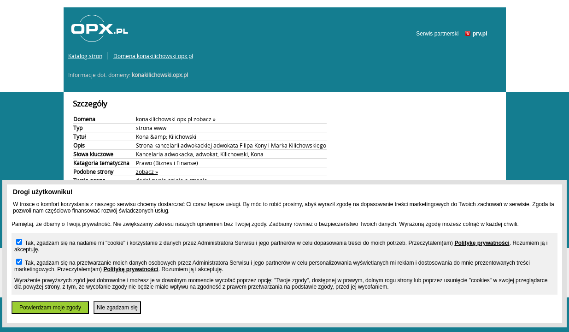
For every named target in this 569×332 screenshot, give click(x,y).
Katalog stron (85, 55)
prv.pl (480, 33)
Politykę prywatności (481, 243)
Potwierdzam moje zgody (50, 307)
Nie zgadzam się (117, 307)
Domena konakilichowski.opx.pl (153, 55)
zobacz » (205, 119)
